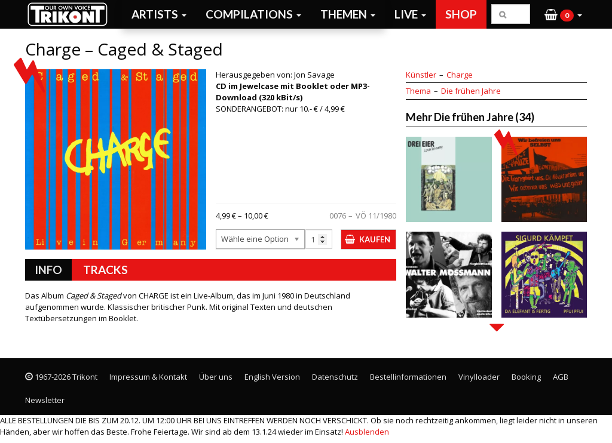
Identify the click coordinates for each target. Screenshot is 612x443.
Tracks (105, 269)
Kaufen (374, 239)
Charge (459, 74)
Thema (418, 90)
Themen (347, 14)
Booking (526, 376)
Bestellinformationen (408, 376)
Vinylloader (479, 376)
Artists (158, 14)
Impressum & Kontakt (148, 376)
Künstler (421, 74)
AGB (560, 376)
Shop (461, 14)
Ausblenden (367, 431)
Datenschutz (335, 376)
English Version (272, 376)
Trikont (71, 14)
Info (48, 269)
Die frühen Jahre (471, 90)
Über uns (215, 376)
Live (410, 14)
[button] (563, 14)
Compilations (253, 14)
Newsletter (45, 400)
